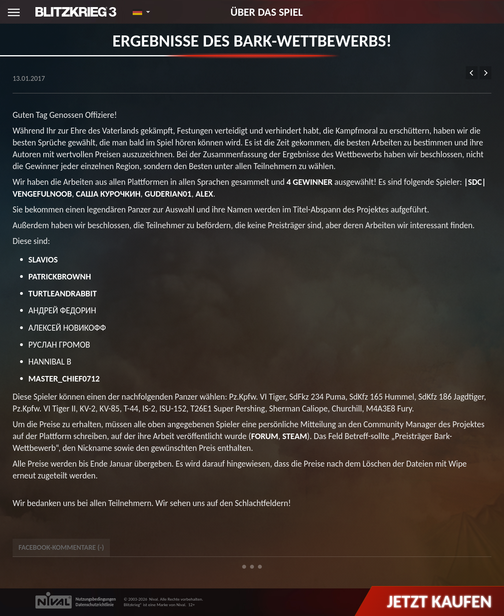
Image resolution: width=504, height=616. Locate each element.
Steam (294, 436)
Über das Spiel (266, 12)
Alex (204, 193)
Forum (264, 436)
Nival (153, 599)
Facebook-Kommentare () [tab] (61, 547)
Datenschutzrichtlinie (95, 604)
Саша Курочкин (108, 193)
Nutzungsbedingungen (96, 599)
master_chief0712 (64, 378)
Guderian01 (168, 193)
